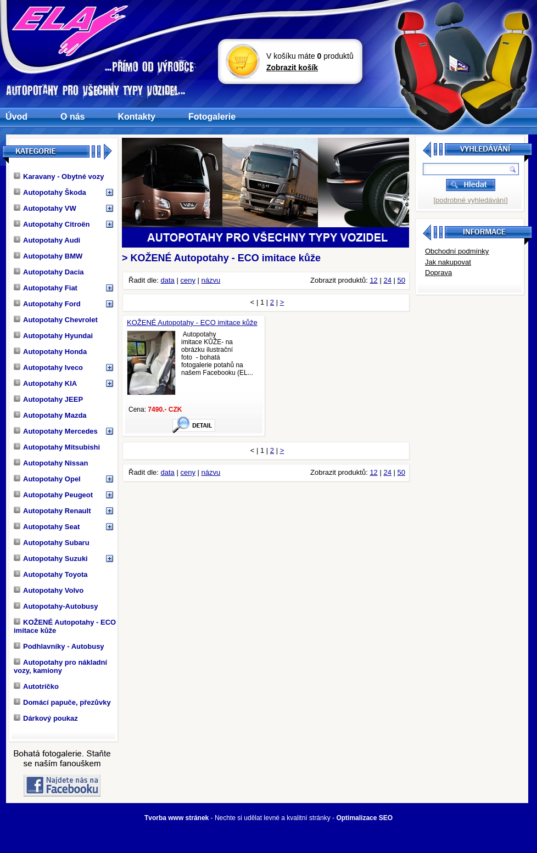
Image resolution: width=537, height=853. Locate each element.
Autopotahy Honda (50, 351)
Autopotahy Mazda (50, 415)
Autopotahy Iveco (48, 367)
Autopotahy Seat (47, 527)
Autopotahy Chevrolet (56, 320)
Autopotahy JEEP (48, 399)
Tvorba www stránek (176, 818)
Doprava (438, 272)
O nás (72, 116)
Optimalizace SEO (364, 818)
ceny (187, 280)
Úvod (16, 116)
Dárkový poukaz (46, 718)
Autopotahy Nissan (51, 463)
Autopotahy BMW (48, 256)
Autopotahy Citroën (52, 224)
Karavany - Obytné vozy (59, 176)
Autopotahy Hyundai (53, 336)
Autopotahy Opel (47, 479)
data (168, 280)
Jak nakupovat (448, 262)
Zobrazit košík (292, 67)
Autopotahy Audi (47, 240)
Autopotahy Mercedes (56, 431)
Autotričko (36, 686)
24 (387, 280)
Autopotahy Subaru (52, 542)
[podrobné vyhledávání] (470, 200)
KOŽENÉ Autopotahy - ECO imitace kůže (65, 626)
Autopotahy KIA (45, 383)
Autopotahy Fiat (45, 288)
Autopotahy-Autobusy (56, 606)
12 (373, 280)
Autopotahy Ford (47, 304)
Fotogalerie (212, 116)
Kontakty (136, 116)
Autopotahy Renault (52, 511)
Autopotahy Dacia (49, 272)
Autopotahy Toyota (50, 574)
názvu (211, 280)
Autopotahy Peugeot (53, 495)
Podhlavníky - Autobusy (59, 646)
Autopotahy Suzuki (51, 558)
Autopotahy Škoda (50, 192)
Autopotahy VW (45, 208)
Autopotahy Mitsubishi (57, 447)
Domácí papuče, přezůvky (62, 702)
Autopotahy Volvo (48, 590)
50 (401, 280)
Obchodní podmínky (457, 251)
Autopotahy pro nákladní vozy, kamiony (60, 666)
